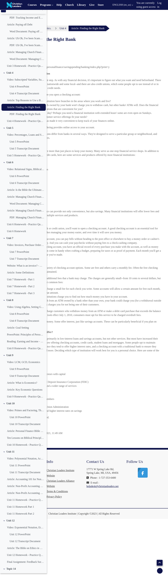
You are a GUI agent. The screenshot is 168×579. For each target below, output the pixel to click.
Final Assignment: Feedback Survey (25, 567)
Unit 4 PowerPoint (19, 92)
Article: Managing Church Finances (25, 57)
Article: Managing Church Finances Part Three (25, 216)
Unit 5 (9, 133)
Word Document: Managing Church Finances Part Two (27, 209)
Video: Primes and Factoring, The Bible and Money (25, 415)
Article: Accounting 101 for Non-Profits (25, 484)
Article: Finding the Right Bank (23, 112)
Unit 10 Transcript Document (25, 429)
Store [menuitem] (101, 4)
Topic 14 (11, 574)
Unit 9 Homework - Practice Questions (25, 402)
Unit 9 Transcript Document (24, 381)
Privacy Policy (91, 555)
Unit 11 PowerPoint (20, 471)
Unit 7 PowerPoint (19, 257)
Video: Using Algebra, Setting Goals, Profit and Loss (25, 312)
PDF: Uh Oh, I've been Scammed (27, 50)
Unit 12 (10, 526)
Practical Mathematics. (88, 28)
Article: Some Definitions (20, 278)
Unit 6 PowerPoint (19, 181)
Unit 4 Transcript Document (24, 99)
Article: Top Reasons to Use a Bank (25, 105)
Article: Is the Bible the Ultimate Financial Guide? (25, 195)
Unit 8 (9, 305)
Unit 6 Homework (16, 236)
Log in (159, 4)
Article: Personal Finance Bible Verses (25, 436)
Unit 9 (9, 360)
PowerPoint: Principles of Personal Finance (25, 340)
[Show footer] (160, 571)
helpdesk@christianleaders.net (127, 556)
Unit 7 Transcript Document (24, 264)
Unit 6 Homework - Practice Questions (25, 229)
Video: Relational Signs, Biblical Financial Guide (25, 174)
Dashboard (62, 28)
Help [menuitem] (59, 4)
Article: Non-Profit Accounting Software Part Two (25, 498)
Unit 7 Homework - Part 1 (20, 285)
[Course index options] (42, 15)
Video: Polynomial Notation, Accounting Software (25, 464)
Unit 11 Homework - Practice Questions (25, 505)
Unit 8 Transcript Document (24, 326)
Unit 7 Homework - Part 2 (20, 291)
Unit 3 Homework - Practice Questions (25, 71)
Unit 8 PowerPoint (19, 319)
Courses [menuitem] (32, 4)
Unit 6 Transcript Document (24, 188)
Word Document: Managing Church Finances (27, 64)
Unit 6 (9, 167)
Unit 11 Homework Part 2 (20, 519)
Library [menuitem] (81, 4)
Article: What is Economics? (22, 388)
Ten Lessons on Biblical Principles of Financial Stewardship (25, 443)
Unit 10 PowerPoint (20, 422)
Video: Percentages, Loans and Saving (25, 140)
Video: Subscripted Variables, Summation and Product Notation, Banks (25, 85)
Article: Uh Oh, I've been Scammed (25, 43)
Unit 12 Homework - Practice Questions (25, 560)
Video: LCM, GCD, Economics (23, 367)
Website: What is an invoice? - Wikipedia (25, 271)
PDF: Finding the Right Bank (25, 119)
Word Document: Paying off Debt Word (27, 37)
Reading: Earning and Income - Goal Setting (25, 347)
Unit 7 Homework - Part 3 (20, 298)
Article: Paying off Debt (19, 30)
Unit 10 (10, 409)
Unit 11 (10, 457)
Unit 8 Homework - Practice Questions (25, 353)
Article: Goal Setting (18, 333)
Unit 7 (9, 243)
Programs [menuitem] (45, 4)
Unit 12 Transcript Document (25, 546)
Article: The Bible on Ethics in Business (25, 553)
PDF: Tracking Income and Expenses (27, 23)
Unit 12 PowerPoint (20, 539)
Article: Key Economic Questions (24, 395)
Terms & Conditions (94, 550)
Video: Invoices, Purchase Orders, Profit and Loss (25, 250)
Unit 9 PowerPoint (19, 374)
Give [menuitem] (91, 4)
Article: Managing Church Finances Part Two (25, 202)
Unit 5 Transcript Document (24, 154)
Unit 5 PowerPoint (19, 147)
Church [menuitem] (69, 4)
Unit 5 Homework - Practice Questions (25, 161)
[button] (121, 5)
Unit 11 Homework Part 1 (20, 512)
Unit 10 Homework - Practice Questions (25, 450)
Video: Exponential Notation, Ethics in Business (25, 533)
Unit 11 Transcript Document (25, 477)
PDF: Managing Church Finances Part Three (27, 223)
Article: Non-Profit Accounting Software (25, 491)
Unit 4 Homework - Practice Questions (25, 126)
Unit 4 (9, 78)
